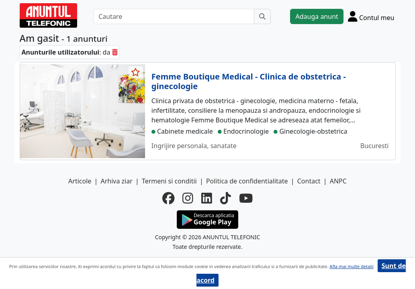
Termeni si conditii (169, 181)
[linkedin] (206, 198)
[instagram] (187, 198)
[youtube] (246, 198)
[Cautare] (173, 16)
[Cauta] (262, 16)
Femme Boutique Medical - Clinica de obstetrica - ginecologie (248, 81)
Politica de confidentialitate (247, 181)
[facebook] (168, 198)
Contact (309, 181)
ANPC (338, 181)
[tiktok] (225, 198)
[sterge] (115, 52)
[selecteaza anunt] (136, 72)
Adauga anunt (316, 16)
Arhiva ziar (116, 181)
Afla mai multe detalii (351, 266)
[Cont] (371, 16)
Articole (79, 181)
